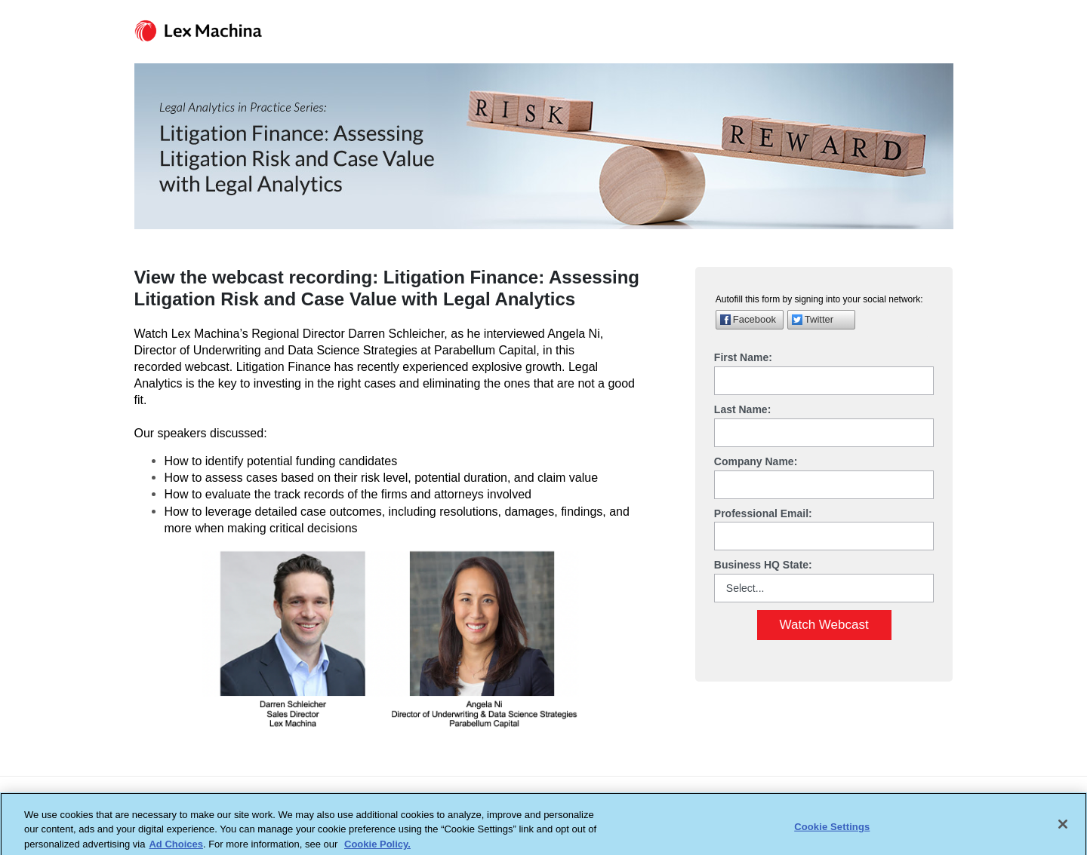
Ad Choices (176, 847)
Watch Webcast (824, 625)
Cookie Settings (832, 830)
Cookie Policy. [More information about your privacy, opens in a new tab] (377, 847)
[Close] (1062, 827)
